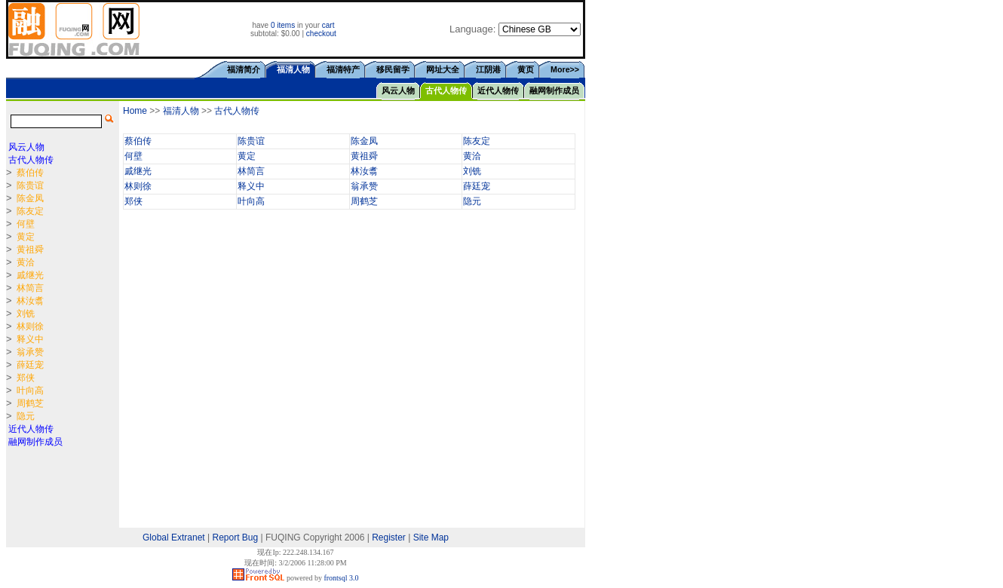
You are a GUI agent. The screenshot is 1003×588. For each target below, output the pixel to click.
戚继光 (138, 171)
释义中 (251, 186)
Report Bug (236, 537)
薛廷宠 (476, 186)
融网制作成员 (554, 90)
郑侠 (133, 201)
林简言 (251, 171)
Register (389, 537)
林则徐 (138, 186)
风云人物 (398, 90)
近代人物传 (498, 90)
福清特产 (343, 69)
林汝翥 (364, 171)
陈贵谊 (251, 141)
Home (135, 111)
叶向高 (251, 201)
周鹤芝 (364, 201)
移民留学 (392, 69)
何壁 (133, 156)
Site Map (431, 537)
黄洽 (472, 156)
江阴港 (488, 69)
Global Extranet (174, 537)
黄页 (525, 69)
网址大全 (442, 69)
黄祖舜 (364, 156)
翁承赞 (364, 186)
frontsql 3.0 (341, 578)
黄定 (247, 156)
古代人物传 (446, 90)
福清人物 (181, 111)
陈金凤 (364, 141)
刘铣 (472, 171)
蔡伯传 (138, 141)
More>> (565, 69)
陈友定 (476, 141)
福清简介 (243, 69)
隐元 (472, 201)
